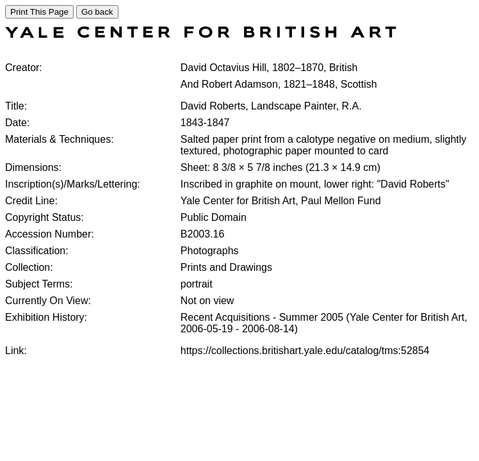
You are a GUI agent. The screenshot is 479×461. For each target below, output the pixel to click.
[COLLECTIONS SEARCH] (200, 34)
